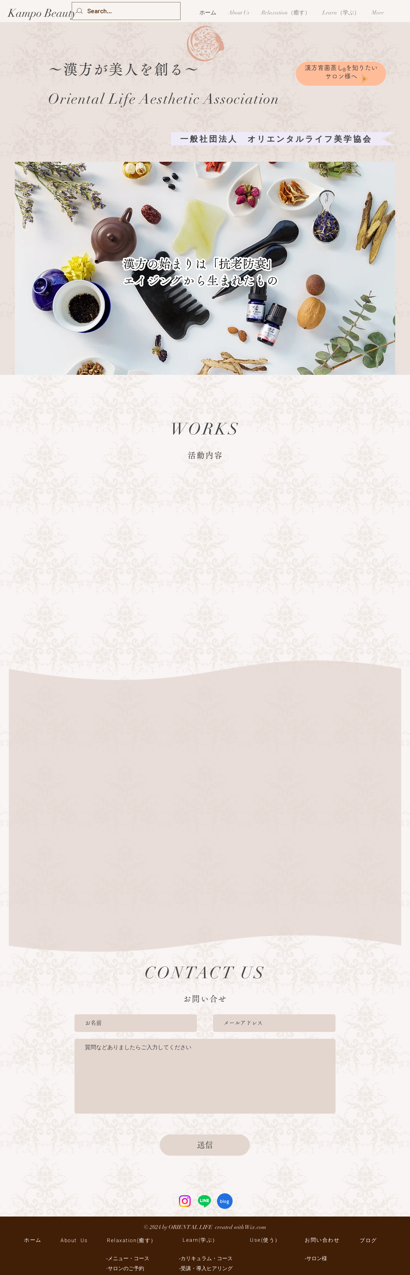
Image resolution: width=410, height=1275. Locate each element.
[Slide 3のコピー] (211, 366)
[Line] (204, 1201)
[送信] (205, 1145)
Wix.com (255, 1227)
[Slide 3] (206, 366)
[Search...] (125, 11)
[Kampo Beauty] (43, 13)
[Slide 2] (200, 366)
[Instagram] (185, 1201)
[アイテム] (195, 366)
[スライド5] (216, 366)
